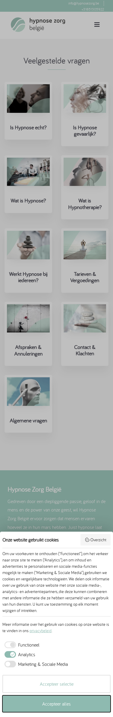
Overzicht (96, 539)
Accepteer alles (56, 704)
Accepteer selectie (57, 684)
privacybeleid (41, 630)
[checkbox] (20, 644)
